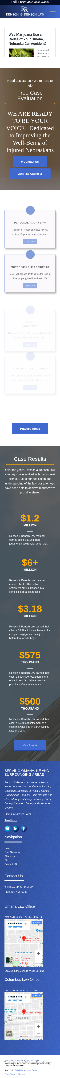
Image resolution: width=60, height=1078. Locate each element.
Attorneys (9, 856)
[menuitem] (9, 1074)
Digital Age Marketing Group (26, 1070)
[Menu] (51, 11)
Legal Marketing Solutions (14, 1060)
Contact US (10, 864)
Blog (6, 860)
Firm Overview (12, 852)
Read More (10, 820)
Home (7, 848)
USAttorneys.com (32, 1060)
